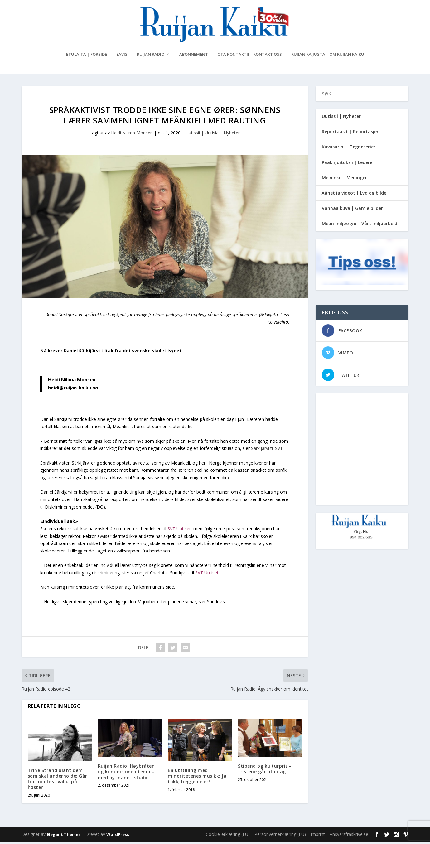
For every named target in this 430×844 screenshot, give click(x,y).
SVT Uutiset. (208, 575)
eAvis (122, 57)
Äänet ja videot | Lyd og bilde (354, 195)
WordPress (117, 837)
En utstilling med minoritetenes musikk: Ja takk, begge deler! (197, 778)
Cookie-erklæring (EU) (228, 837)
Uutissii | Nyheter (341, 119)
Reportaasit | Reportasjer (350, 134)
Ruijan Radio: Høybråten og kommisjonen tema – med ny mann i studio (126, 774)
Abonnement (193, 57)
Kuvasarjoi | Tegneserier (348, 149)
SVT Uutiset (179, 531)
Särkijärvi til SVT (267, 451)
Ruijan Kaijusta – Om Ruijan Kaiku (327, 57)
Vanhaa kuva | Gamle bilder (352, 211)
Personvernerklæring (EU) (280, 837)
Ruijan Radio (150, 57)
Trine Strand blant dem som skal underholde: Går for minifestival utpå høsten (57, 781)
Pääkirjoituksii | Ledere (347, 165)
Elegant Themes (63, 837)
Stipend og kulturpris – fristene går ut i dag (265, 771)
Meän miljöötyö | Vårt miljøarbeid (359, 226)
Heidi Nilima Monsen (132, 135)
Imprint (318, 837)
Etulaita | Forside (86, 57)
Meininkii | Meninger (344, 180)
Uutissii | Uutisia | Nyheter (213, 135)
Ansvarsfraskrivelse (349, 837)
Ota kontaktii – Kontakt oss (249, 57)
